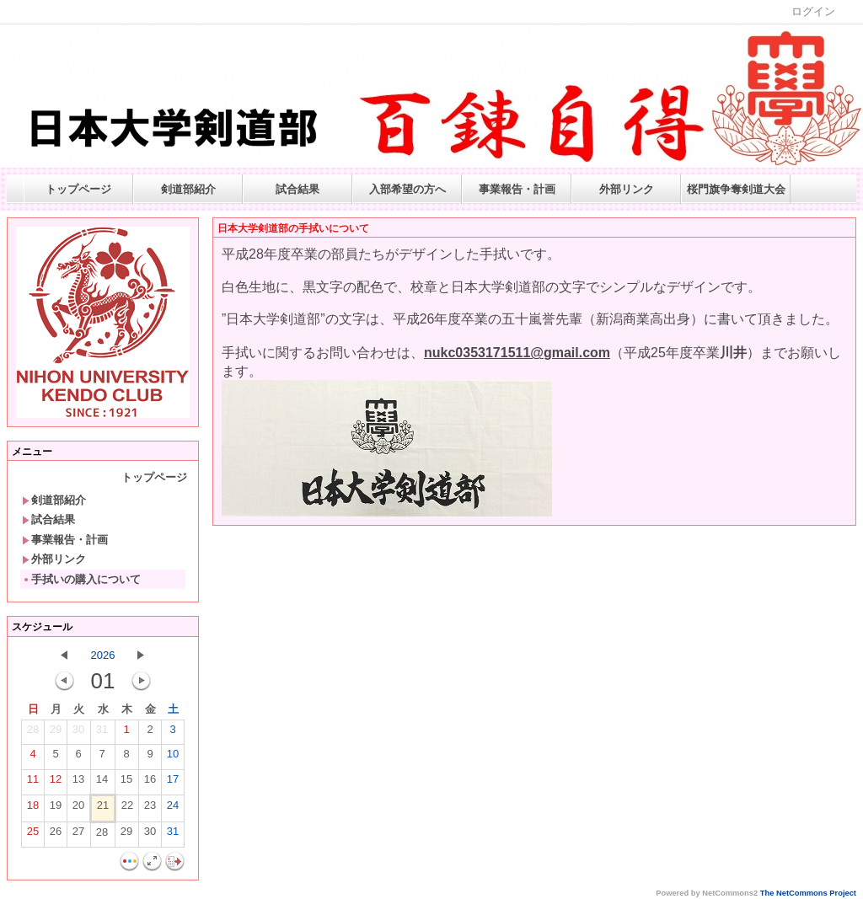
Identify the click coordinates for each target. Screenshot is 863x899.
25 (33, 835)
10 (173, 757)
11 (33, 783)
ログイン (813, 11)
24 (173, 809)
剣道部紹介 (188, 189)
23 (150, 809)
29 (56, 733)
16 (150, 783)
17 (173, 783)
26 (56, 835)
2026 (103, 655)
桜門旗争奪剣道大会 (736, 189)
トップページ (78, 189)
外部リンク (626, 189)
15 (126, 783)
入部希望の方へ (407, 189)
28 (33, 733)
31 (102, 733)
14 (102, 783)
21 (103, 809)
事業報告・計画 (517, 189)
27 (78, 835)
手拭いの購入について (81, 579)
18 (33, 809)
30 (78, 733)
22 (127, 809)
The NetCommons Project (808, 893)
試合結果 (297, 189)
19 (56, 809)
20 (78, 809)
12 (56, 783)
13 (78, 783)
